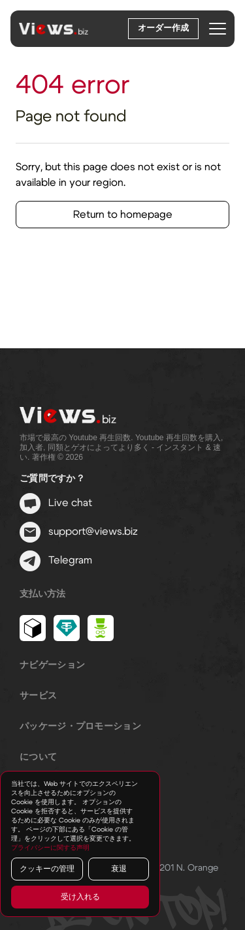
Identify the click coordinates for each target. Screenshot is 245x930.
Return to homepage (122, 214)
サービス (38, 695)
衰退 (119, 869)
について (38, 757)
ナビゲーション (52, 665)
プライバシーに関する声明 (50, 848)
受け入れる (80, 897)
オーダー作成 (163, 28)
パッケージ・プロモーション (80, 726)
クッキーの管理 (47, 869)
